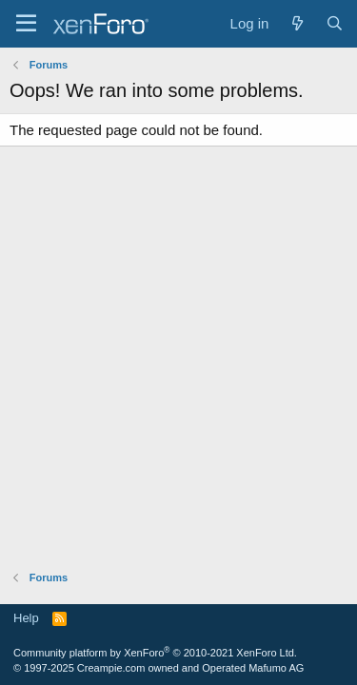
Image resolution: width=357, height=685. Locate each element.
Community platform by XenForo (155, 652)
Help (26, 618)
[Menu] (26, 24)
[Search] (334, 23)
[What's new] (296, 23)
